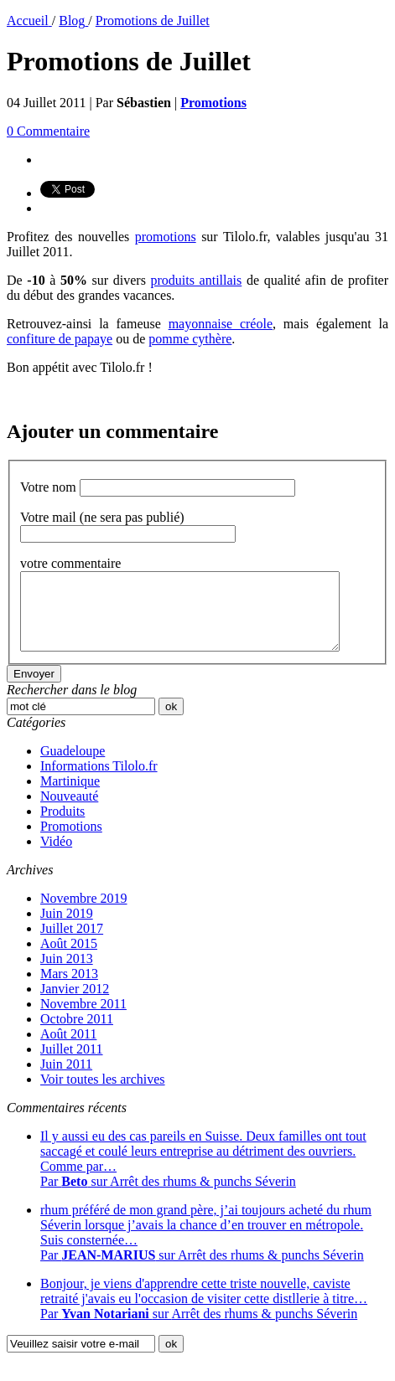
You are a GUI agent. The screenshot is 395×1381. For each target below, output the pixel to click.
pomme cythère (189, 339)
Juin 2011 (66, 1079)
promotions (165, 236)
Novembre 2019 (83, 913)
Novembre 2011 (83, 1019)
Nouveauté (69, 811)
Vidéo (56, 856)
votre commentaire (70, 563)
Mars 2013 (69, 989)
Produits (62, 826)
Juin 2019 (66, 928)
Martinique (70, 796)
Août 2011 (68, 1049)
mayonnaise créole (221, 324)
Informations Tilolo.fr (99, 781)
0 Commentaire (48, 131)
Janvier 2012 (74, 1004)
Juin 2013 (66, 973)
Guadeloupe (72, 766)
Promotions (71, 841)
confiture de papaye (59, 339)
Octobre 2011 (76, 1034)
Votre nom (48, 487)
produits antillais (196, 280)
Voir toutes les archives (102, 1094)
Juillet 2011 (71, 1064)
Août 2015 (68, 958)
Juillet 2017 (71, 943)
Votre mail (102, 517)
